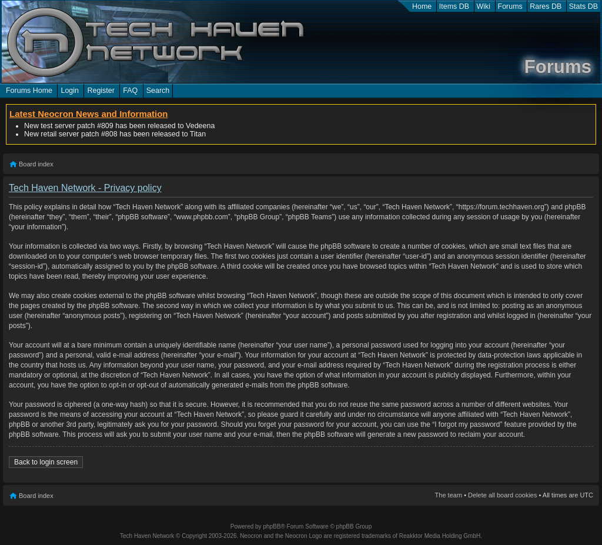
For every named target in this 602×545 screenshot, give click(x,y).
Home (422, 6)
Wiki (484, 6)
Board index (36, 164)
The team (448, 495)
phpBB (271, 526)
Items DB (454, 6)
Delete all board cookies (502, 495)
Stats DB (583, 6)
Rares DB (545, 6)
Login (70, 90)
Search (158, 90)
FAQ (130, 90)
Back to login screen (46, 462)
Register (100, 90)
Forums (510, 6)
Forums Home (29, 90)
